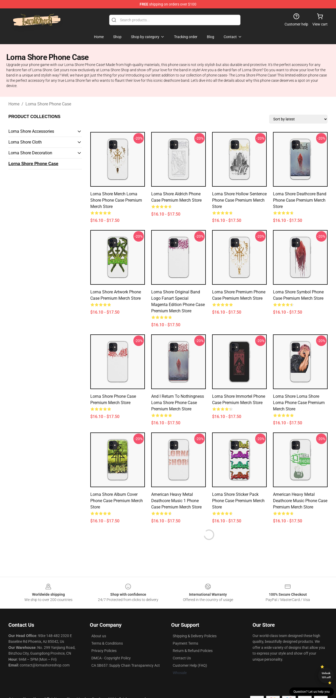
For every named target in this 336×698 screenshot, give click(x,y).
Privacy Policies (104, 651)
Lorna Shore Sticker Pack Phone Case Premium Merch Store (238, 501)
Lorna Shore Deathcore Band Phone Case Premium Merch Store (299, 200)
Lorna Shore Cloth (25, 142)
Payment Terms (185, 643)
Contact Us (182, 658)
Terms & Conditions (107, 643)
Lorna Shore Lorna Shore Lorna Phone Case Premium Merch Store (299, 402)
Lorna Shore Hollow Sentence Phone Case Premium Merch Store (239, 200)
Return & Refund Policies (193, 651)
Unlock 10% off (326, 675)
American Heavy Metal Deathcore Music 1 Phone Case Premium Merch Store (176, 501)
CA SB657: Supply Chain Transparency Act (125, 665)
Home (13, 103)
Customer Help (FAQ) (190, 665)
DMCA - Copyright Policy (111, 658)
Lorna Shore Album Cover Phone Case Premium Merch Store (116, 501)
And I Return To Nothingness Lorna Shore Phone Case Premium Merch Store (177, 402)
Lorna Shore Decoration (30, 152)
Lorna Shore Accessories (31, 131)
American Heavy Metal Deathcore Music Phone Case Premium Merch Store (300, 501)
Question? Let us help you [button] (311, 692)
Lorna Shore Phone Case (48, 103)
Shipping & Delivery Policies (195, 636)
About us (98, 636)
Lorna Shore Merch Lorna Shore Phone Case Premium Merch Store (116, 200)
